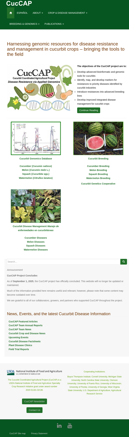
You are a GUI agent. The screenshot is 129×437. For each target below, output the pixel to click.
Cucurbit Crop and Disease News (27, 333)
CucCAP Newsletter (34, 401)
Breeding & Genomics (25, 24)
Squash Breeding (98, 174)
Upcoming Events (18, 337)
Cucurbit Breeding (98, 158)
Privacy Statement (39, 433)
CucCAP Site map (18, 433)
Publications (54, 24)
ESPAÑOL (22, 13)
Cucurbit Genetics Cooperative (98, 183)
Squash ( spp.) (35, 174)
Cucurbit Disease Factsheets (24, 341)
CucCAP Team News (20, 329)
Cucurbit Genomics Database (36, 158)
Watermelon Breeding (98, 178)
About (38, 13)
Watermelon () (36, 178)
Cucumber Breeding (98, 166)
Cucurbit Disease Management (30, 226)
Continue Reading (88, 110)
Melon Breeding (98, 170)
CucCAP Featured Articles (23, 321)
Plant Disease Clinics (20, 345)
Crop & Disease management (67, 13)
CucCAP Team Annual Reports (25, 325)
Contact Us (34, 410)
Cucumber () (36, 166)
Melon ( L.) (36, 170)
